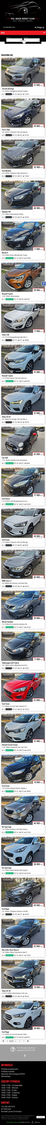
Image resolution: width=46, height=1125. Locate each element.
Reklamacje (5, 1076)
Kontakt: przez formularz (11, 1111)
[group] (23, 12)
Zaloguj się (39, 27)
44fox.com (35, 1122)
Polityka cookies (7, 1071)
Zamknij (40, 1117)
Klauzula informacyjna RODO (13, 1074)
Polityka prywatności (9, 1069)
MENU (3, 32)
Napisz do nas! (18, 1122)
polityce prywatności (23, 1118)
